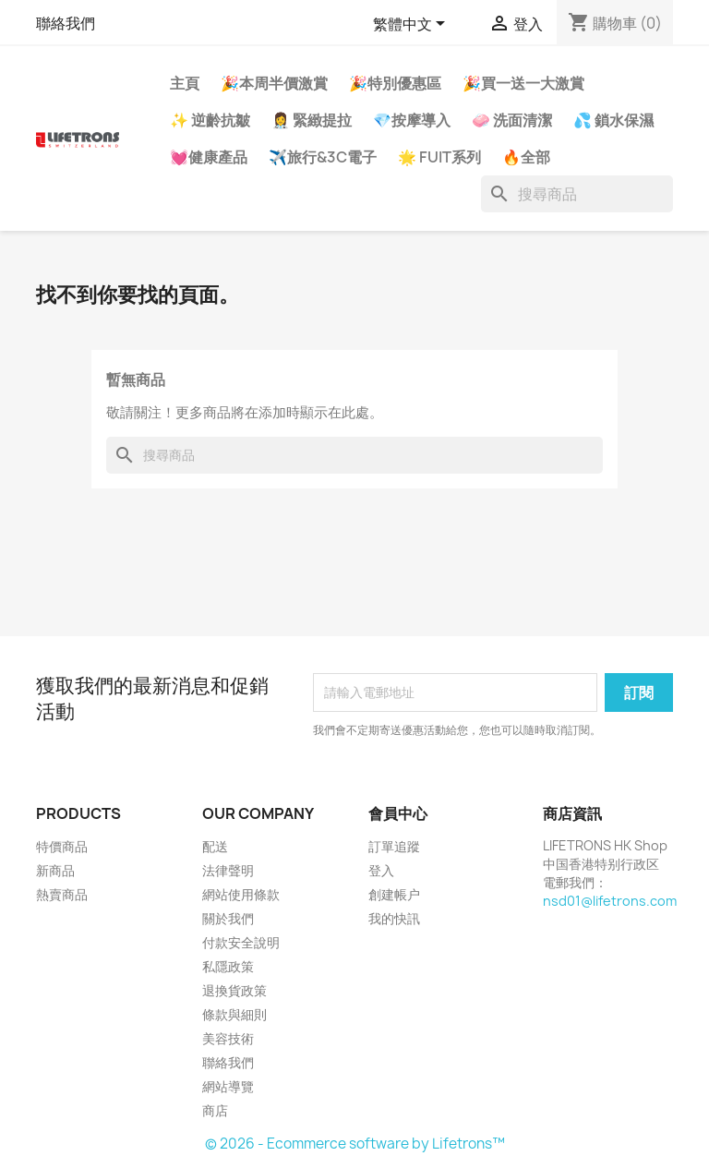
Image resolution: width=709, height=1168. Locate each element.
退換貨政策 (234, 990)
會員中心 (397, 813)
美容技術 (228, 1038)
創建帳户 (394, 894)
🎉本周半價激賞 (274, 83)
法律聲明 (228, 870)
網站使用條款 (241, 894)
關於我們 (228, 918)
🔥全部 (526, 157)
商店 (215, 1110)
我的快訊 (394, 918)
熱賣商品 (62, 894)
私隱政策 (228, 966)
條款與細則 (234, 1014)
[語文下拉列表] (412, 25)
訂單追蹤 (394, 846)
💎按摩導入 (412, 120)
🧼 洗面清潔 (512, 120)
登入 (381, 870)
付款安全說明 (241, 942)
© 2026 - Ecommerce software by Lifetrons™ (355, 1143)
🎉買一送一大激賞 (523, 83)
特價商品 (62, 846)
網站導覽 (228, 1086)
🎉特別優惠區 (395, 83)
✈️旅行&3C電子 (323, 157)
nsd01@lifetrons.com (610, 900)
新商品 (55, 870)
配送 (215, 846)
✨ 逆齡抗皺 (210, 120)
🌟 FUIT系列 (439, 157)
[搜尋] (577, 193)
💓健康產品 (208, 157)
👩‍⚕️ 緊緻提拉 (311, 120)
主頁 (184, 83)
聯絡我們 (65, 23)
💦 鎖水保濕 (613, 120)
